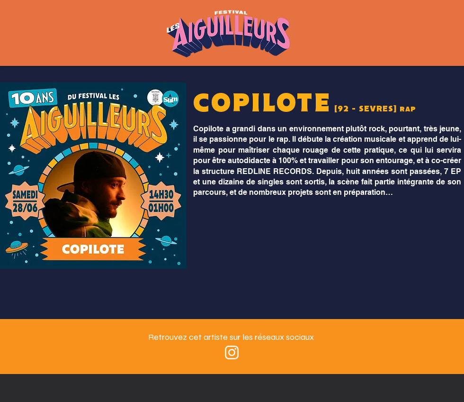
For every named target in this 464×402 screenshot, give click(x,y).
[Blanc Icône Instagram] (232, 352)
